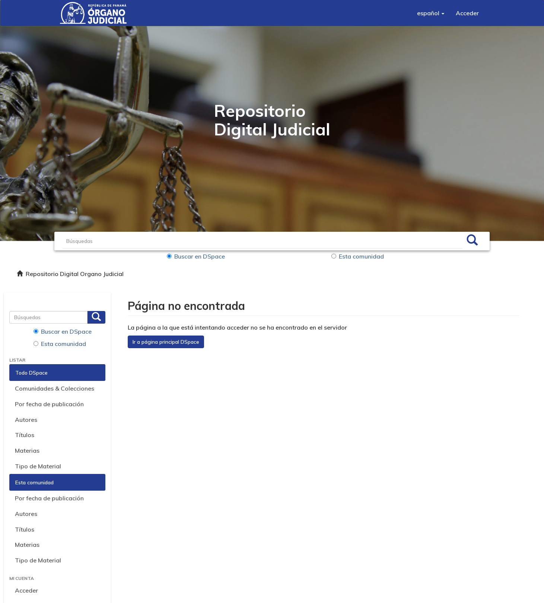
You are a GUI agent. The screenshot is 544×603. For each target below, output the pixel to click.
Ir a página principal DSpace (166, 342)
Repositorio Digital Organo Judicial (75, 274)
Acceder (26, 590)
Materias (27, 450)
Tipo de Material (38, 466)
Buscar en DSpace (196, 256)
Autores (26, 419)
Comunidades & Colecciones (54, 388)
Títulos (24, 435)
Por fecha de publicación (49, 404)
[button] (430, 13)
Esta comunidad (357, 256)
